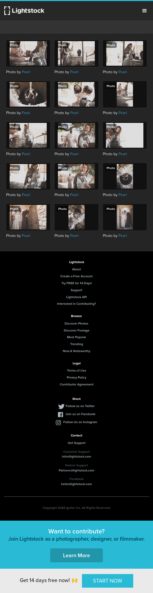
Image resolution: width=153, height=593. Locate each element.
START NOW (107, 580)
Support (76, 290)
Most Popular (76, 337)
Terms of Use (76, 370)
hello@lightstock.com (76, 484)
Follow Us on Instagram (80, 422)
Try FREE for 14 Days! (76, 283)
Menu (144, 10)
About (76, 269)
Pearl (26, 72)
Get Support (76, 442)
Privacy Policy (76, 377)
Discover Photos (76, 323)
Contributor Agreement (76, 384)
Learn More (76, 555)
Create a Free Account (76, 276)
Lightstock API (76, 297)
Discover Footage (76, 330)
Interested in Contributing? (76, 303)
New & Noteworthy (76, 351)
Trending (76, 344)
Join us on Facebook (80, 414)
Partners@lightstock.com (76, 470)
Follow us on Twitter (80, 406)
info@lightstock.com (76, 456)
